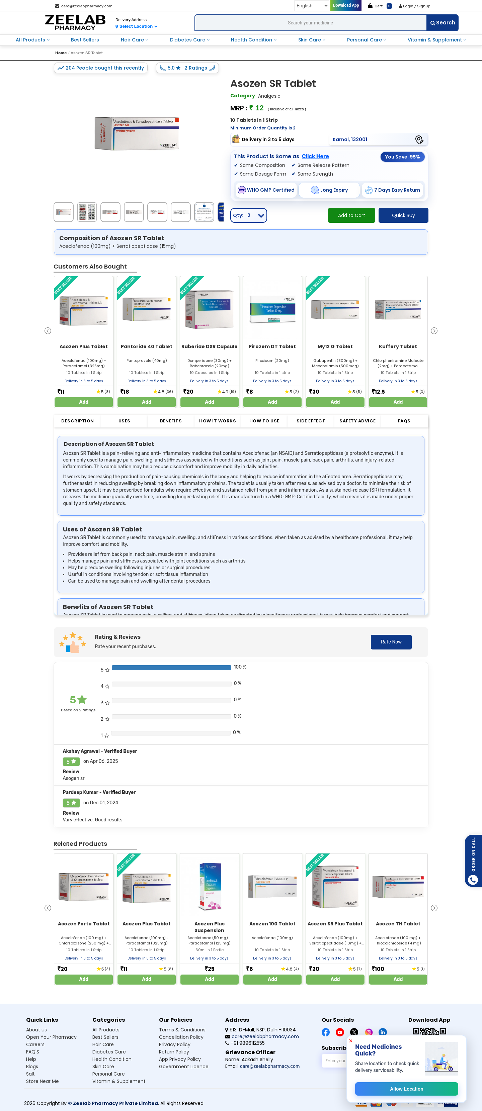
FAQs (404, 421)
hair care (133, 39)
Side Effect (311, 421)
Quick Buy (403, 215)
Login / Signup (414, 6)
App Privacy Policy (180, 1059)
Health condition (112, 1059)
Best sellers (105, 1037)
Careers (35, 1044)
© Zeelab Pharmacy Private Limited (113, 1103)
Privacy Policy (174, 1044)
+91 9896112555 (245, 1043)
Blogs (32, 1066)
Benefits (171, 421)
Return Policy (174, 1051)
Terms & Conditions (182, 1029)
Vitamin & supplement (119, 1081)
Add (84, 402)
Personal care (108, 1074)
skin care (310, 39)
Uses (124, 421)
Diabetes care (109, 1051)
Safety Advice (357, 421)
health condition (252, 39)
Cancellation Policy (181, 1037)
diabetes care (188, 39)
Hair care (103, 1044)
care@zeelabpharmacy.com (83, 6)
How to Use (264, 421)
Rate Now (391, 642)
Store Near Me (42, 1081)
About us (36, 1029)
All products (105, 1029)
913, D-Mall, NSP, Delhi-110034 (260, 1029)
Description (77, 421)
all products (31, 39)
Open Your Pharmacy (51, 1037)
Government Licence (184, 1066)
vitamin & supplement (435, 39)
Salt (30, 1074)
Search (442, 22)
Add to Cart (351, 215)
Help (31, 1059)
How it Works (217, 421)
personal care (365, 39)
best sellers (85, 39)
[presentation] (48, 330)
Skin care (103, 1066)
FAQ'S (32, 1051)
